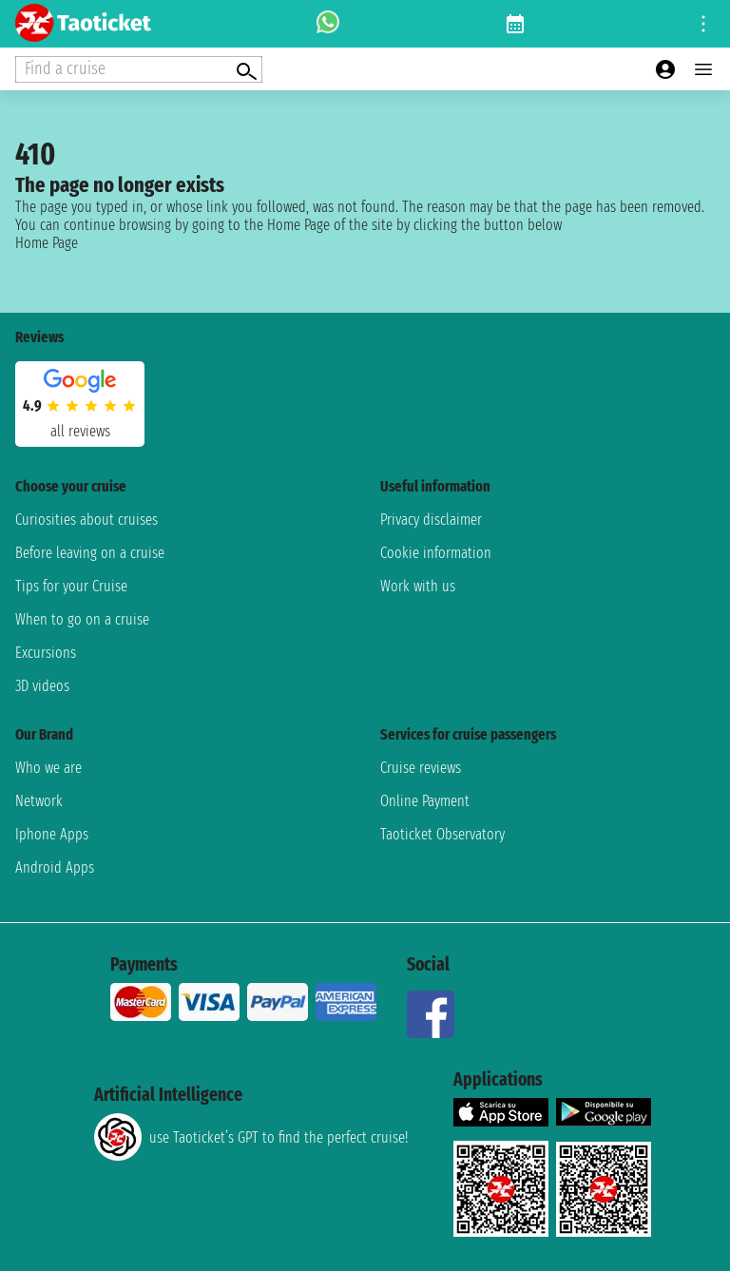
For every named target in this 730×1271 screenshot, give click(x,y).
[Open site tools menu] (703, 23)
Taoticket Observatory (442, 834)
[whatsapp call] (328, 23)
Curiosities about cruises (86, 519)
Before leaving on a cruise (89, 553)
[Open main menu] (703, 69)
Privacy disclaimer (431, 519)
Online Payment (425, 801)
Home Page (46, 243)
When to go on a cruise (82, 619)
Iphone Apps (51, 834)
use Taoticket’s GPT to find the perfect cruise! (251, 1137)
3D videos (42, 686)
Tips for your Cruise (71, 586)
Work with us (417, 586)
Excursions (45, 653)
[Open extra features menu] (138, 69)
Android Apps (54, 867)
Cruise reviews (420, 768)
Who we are (48, 768)
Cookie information (435, 553)
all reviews (80, 431)
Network (39, 801)
